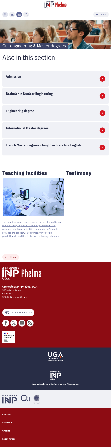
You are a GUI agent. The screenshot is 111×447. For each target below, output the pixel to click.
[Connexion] (5, 14)
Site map (7, 422)
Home (11, 256)
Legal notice (8, 438)
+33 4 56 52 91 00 (18, 312)
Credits (6, 430)
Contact (6, 414)
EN (19, 14)
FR (12, 14)
